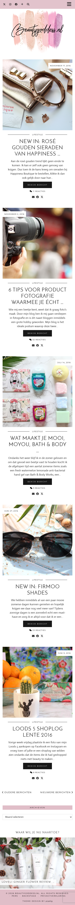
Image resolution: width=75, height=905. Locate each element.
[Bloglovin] (22, 4)
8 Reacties (37, 772)
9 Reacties (37, 488)
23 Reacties (37, 630)
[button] (70, 4)
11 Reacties (37, 191)
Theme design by (38, 901)
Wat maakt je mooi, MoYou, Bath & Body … (37, 445)
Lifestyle (37, 135)
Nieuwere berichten (56, 792)
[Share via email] (33, 197)
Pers (15, 896)
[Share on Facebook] (37, 197)
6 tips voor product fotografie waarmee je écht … (38, 296)
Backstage (29, 896)
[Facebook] (16, 4)
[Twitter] (4, 4)
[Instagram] (10, 4)
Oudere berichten (17, 792)
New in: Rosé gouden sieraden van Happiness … (37, 148)
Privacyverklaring (53, 896)
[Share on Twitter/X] (42, 197)
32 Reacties (37, 340)
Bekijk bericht (37, 185)
